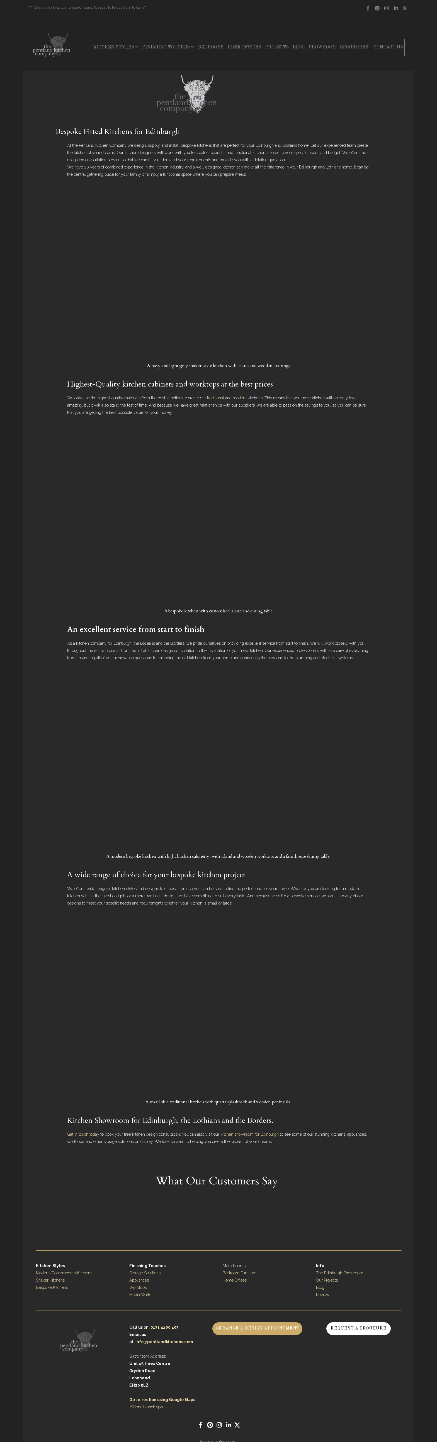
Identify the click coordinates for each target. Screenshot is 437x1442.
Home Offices (244, 47)
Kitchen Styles (115, 47)
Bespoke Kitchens (52, 1287)
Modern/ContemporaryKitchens (64, 1273)
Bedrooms (211, 47)
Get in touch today (83, 1134)
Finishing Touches (168, 47)
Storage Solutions (145, 1273)
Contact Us (388, 47)
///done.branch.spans (147, 1407)
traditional (216, 398)
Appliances (139, 1280)
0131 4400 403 (164, 1327)
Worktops (138, 1287)
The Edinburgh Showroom (340, 1273)
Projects (277, 47)
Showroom (322, 47)
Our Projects (327, 1280)
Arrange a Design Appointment (257, 1328)
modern (240, 398)
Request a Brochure (359, 1328)
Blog (299, 47)
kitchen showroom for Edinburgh (249, 1134)
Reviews (323, 1294)
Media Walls (140, 1294)
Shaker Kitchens (50, 1280)
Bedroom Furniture (239, 1273)
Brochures (354, 47)
